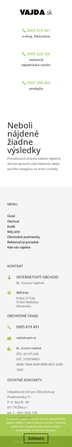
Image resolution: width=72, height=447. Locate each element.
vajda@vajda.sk (26, 338)
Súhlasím (36, 438)
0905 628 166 (38, 53)
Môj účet (13, 232)
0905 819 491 (38, 30)
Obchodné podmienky (23, 237)
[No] (67, 431)
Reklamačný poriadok (23, 242)
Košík (11, 226)
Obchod (13, 221)
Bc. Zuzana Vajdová (28, 348)
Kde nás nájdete (19, 247)
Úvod (11, 216)
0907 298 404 (38, 82)
